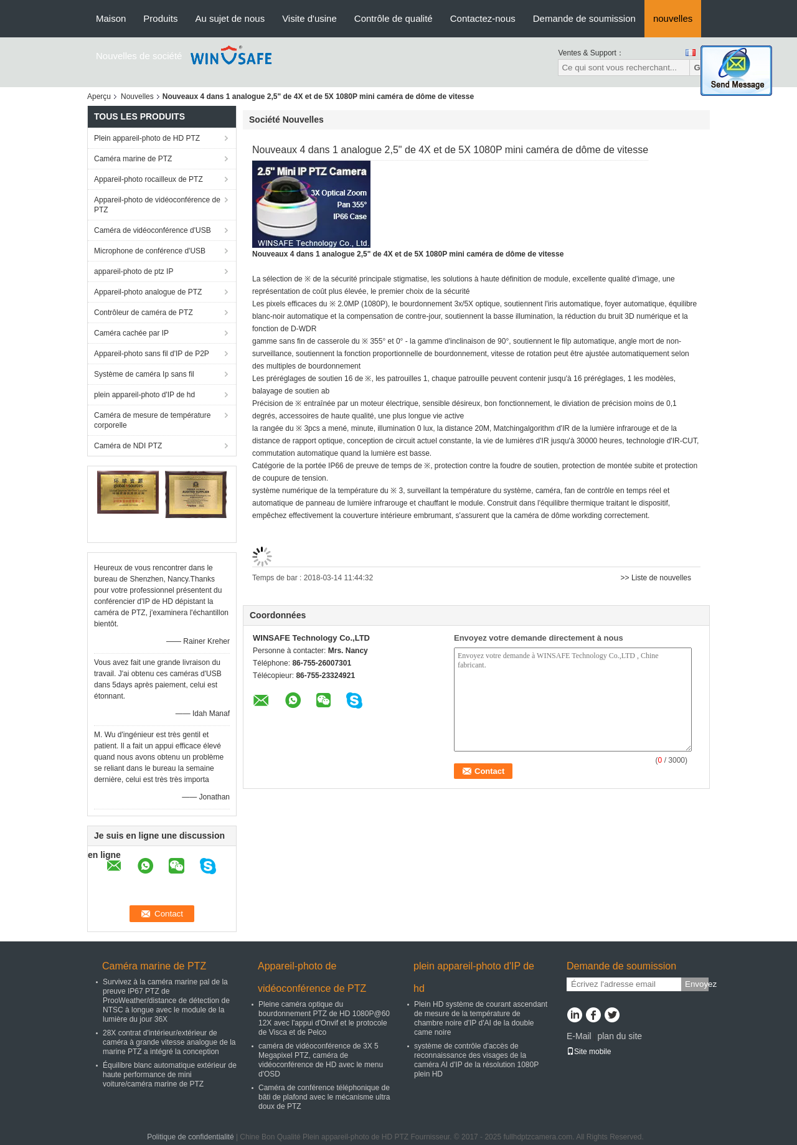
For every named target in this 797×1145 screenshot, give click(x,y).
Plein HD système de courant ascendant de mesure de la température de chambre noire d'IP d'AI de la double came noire (480, 1018)
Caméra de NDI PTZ (128, 445)
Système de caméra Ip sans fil (144, 374)
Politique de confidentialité (190, 1137)
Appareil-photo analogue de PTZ (148, 292)
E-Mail (579, 1036)
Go (699, 67)
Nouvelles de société (139, 55)
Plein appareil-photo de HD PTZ (147, 138)
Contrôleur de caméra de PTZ (143, 312)
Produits (160, 18)
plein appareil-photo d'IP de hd (144, 394)
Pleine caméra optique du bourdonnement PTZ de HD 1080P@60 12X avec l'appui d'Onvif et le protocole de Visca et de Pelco (324, 1018)
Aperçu (99, 96)
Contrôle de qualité (393, 18)
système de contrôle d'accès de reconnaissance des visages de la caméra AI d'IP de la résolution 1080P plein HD (476, 1060)
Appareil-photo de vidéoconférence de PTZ (157, 205)
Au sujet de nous (230, 18)
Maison (111, 18)
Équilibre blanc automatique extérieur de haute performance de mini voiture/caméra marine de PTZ (170, 1074)
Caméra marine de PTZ (133, 158)
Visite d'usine (309, 18)
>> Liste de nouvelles (656, 577)
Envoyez (697, 984)
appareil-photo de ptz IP (133, 271)
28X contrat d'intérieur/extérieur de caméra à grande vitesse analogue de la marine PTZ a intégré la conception (169, 1042)
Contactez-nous (483, 18)
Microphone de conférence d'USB (149, 251)
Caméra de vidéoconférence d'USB (152, 230)
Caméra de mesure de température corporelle (152, 420)
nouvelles (672, 18)
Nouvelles (137, 96)
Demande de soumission (584, 18)
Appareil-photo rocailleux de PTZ (148, 179)
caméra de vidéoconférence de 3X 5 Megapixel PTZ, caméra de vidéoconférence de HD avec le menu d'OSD (320, 1060)
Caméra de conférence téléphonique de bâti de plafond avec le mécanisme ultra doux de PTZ (324, 1097)
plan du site (619, 1036)
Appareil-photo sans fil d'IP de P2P (151, 353)
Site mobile (589, 1051)
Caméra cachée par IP (131, 333)
